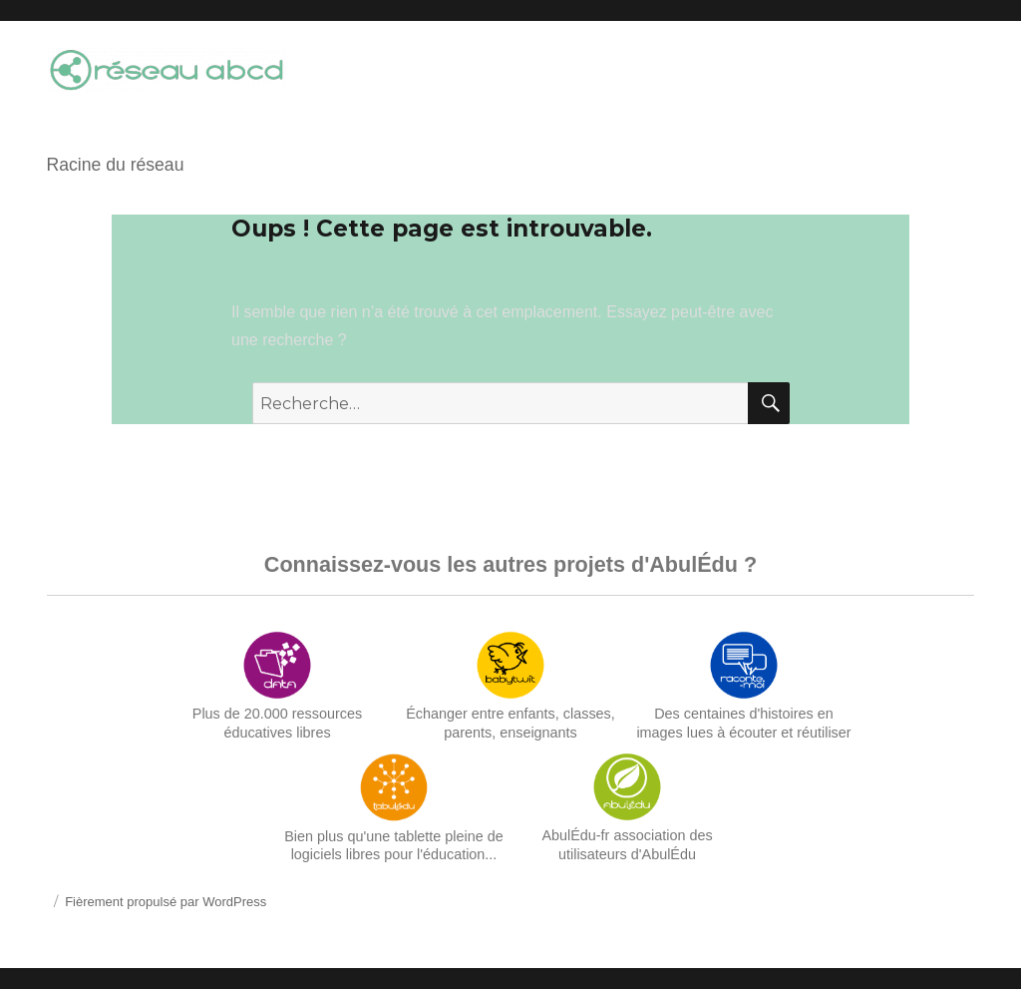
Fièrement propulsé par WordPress (165, 901)
